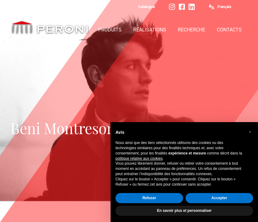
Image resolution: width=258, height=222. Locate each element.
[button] (250, 132)
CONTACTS (229, 30)
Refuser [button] (149, 198)
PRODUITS (110, 30)
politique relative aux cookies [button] (138, 158)
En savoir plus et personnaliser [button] (184, 210)
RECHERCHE (191, 30)
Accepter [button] (219, 198)
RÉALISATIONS (149, 30)
